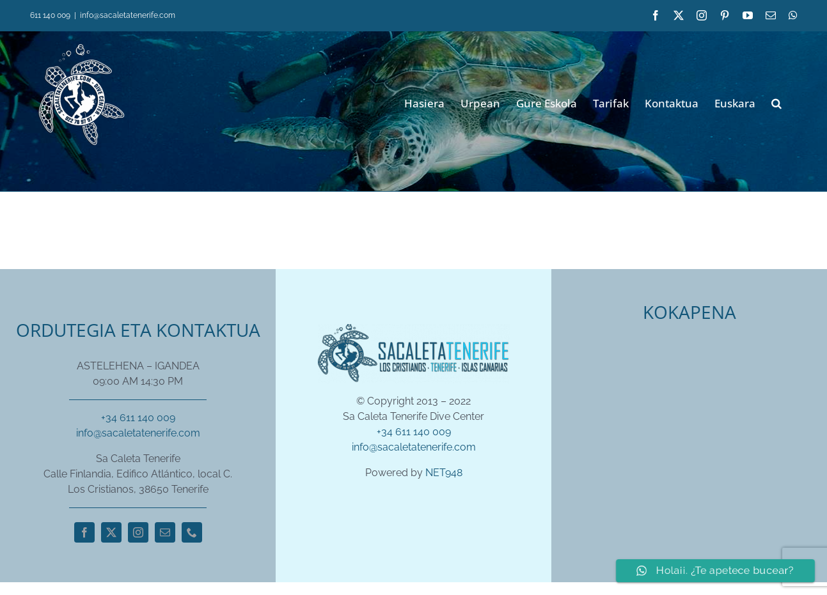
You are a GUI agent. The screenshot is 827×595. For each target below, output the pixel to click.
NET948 (443, 473)
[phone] (192, 532)
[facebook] (84, 532)
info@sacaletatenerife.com (127, 15)
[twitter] (111, 532)
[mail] (165, 532)
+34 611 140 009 (138, 418)
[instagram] (138, 532)
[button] (776, 102)
